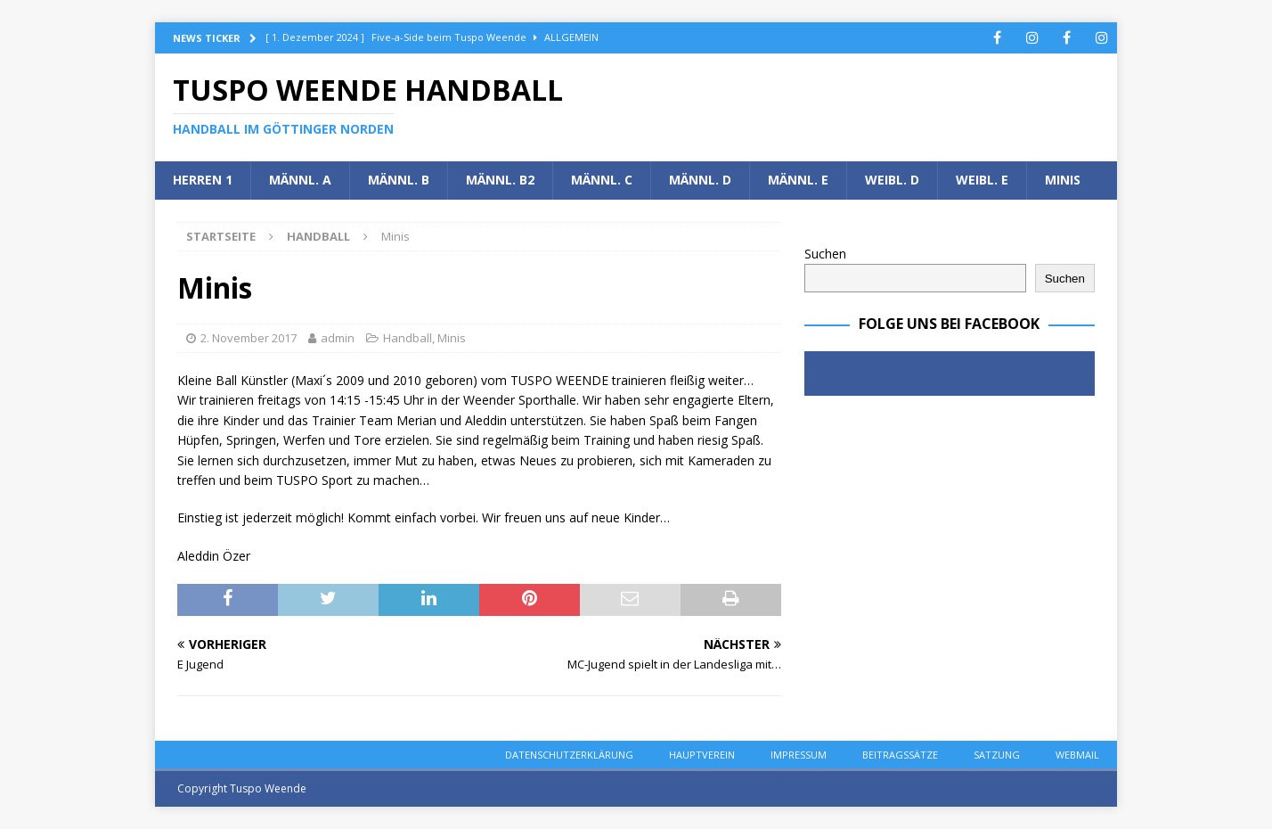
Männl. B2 (500, 179)
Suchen (825, 253)
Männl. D (700, 179)
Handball (407, 338)
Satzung (997, 754)
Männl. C (601, 179)
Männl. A (300, 179)
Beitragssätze (900, 754)
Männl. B (398, 179)
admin (338, 338)
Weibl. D (892, 179)
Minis (1062, 179)
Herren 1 (202, 179)
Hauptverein (702, 754)
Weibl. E (982, 179)
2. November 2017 (248, 338)
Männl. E (798, 179)
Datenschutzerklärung (569, 754)
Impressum (799, 754)
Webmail (1077, 754)
